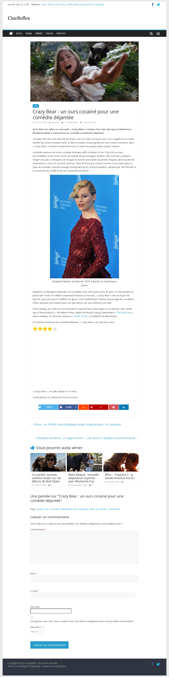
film (35, 106)
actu (19, 33)
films (29, 33)
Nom (33, 573)
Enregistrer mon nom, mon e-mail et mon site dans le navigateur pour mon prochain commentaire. (82, 621)
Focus (49, 33)
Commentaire (38, 529)
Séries (38, 33)
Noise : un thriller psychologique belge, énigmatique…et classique (75, 424)
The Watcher (123, 312)
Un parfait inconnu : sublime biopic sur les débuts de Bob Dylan (46, 478)
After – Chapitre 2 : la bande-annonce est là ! (120, 476)
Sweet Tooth (80, 316)
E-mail (34, 590)
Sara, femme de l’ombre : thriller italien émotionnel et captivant (73, 4)
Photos (61, 33)
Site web (35, 606)
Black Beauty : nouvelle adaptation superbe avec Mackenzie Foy (83, 478)
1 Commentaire (69, 122)
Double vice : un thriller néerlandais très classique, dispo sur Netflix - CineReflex (78, 509)
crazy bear (87, 122)
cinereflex (55, 122)
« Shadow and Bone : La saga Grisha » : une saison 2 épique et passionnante (87, 438)
